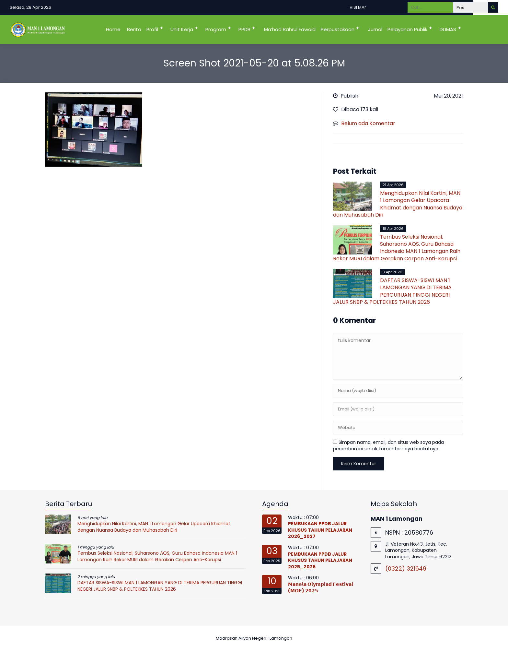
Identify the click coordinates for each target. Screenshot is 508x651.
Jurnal (375, 29)
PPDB (244, 29)
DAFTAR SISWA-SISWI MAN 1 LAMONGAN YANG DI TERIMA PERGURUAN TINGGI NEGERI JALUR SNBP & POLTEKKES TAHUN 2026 (392, 291)
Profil (152, 29)
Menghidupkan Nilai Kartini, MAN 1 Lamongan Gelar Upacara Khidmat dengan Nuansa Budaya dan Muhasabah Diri (397, 204)
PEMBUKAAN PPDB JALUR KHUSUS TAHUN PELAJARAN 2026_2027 (320, 529)
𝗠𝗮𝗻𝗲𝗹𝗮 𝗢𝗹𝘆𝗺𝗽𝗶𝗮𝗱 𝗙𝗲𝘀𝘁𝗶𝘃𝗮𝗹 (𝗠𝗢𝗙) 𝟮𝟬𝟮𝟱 (320, 587)
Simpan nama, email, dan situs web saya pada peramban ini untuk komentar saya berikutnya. (388, 445)
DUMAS (448, 29)
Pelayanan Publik (407, 29)
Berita (134, 29)
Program (215, 29)
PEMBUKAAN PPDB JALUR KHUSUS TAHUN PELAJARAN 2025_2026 (320, 560)
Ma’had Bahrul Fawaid (290, 29)
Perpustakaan (337, 29)
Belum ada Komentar (368, 123)
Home (113, 29)
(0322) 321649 (405, 568)
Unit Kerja (181, 29)
